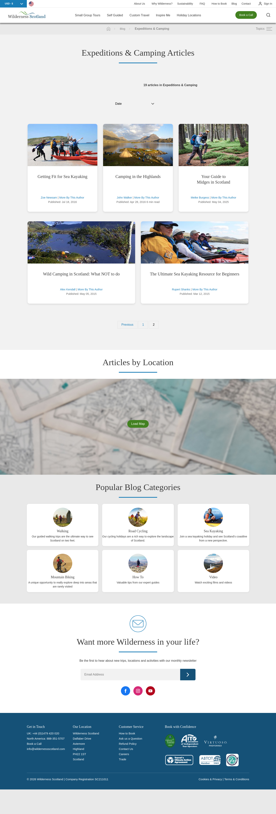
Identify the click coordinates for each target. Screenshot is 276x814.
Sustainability (185, 3)
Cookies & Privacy (210, 779)
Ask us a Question (130, 738)
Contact (246, 3)
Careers (124, 754)
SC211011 (101, 779)
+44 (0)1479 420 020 (45, 733)
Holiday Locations (189, 15)
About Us (139, 3)
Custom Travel (139, 15)
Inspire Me (163, 15)
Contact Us (126, 749)
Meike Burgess (200, 197)
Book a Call (246, 15)
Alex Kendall (68, 289)
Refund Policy (128, 743)
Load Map (138, 423)
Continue (188, 674)
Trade (122, 759)
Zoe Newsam (49, 197)
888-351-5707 (55, 738)
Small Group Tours (87, 15)
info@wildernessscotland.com (46, 749)
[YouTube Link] (150, 691)
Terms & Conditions (236, 779)
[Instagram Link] (138, 691)
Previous (127, 324)
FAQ (202, 3)
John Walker (124, 197)
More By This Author (71, 197)
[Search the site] (268, 15)
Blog (234, 3)
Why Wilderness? (162, 3)
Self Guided (115, 15)
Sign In (268, 3)
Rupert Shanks (181, 289)
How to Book (219, 3)
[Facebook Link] (125, 691)
